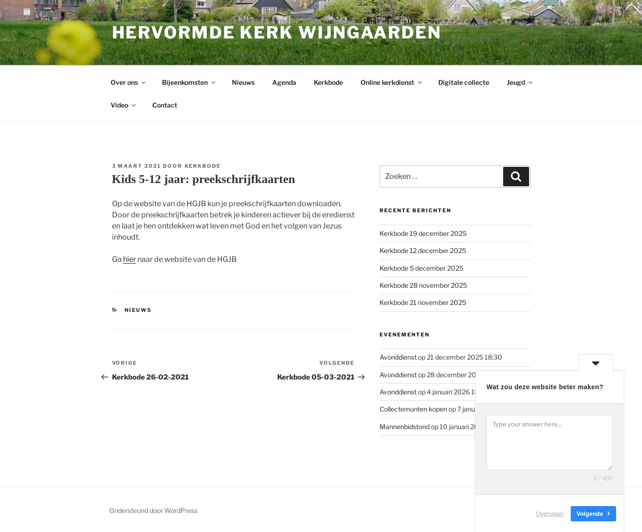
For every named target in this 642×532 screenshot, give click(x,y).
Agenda (284, 82)
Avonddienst (398, 357)
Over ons (129, 82)
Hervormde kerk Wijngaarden (277, 32)
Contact (164, 105)
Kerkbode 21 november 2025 (423, 302)
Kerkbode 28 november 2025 (423, 285)
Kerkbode (328, 82)
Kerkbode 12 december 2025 (423, 250)
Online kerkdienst (392, 82)
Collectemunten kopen (413, 409)
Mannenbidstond (405, 427)
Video (124, 105)
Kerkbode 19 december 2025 (423, 233)
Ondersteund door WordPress (153, 510)
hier (129, 259)
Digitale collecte (463, 82)
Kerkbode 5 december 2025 (421, 268)
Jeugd (520, 82)
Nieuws (243, 82)
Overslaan (549, 513)
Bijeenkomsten (189, 82)
